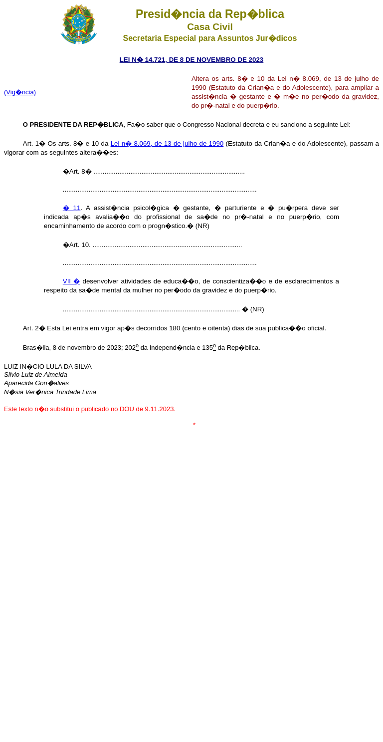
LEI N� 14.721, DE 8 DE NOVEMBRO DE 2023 (192, 59)
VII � (71, 281)
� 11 (72, 208)
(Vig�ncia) (20, 92)
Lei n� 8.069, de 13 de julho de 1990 (167, 143)
